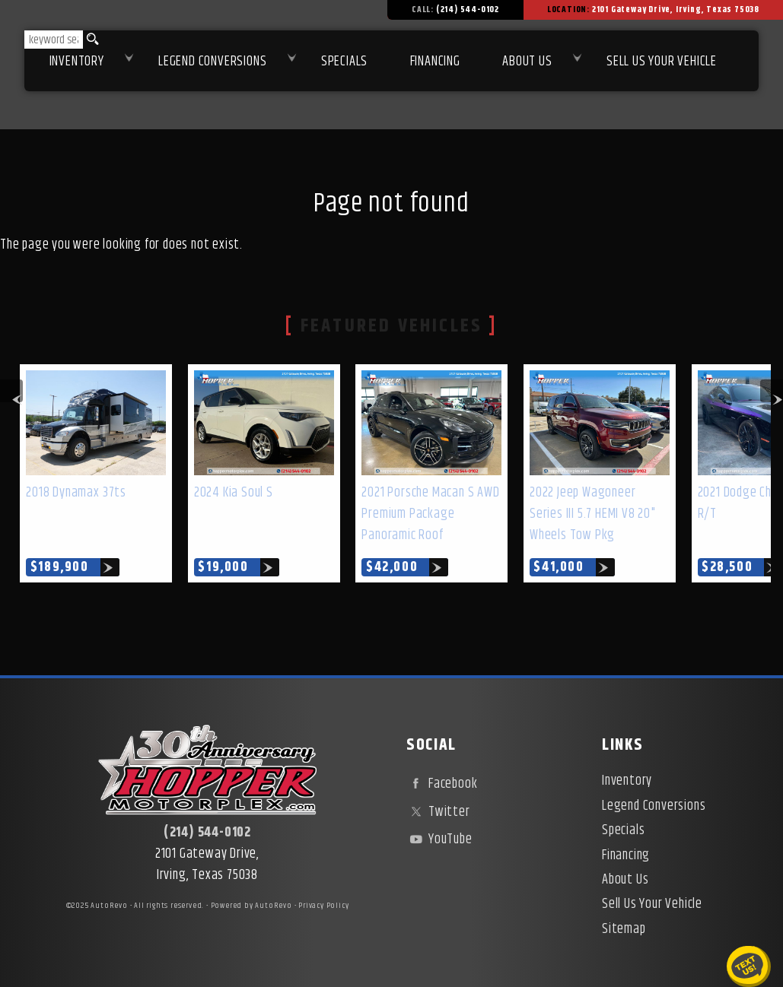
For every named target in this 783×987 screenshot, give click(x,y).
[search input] (53, 39)
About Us (625, 879)
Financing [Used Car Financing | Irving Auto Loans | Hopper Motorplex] (435, 61)
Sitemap (624, 929)
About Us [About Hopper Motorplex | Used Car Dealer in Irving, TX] (527, 61)
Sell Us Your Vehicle (661, 61)
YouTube (439, 839)
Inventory (76, 61)
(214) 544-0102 (207, 832)
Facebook (441, 784)
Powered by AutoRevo (251, 906)
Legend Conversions (653, 806)
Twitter (437, 812)
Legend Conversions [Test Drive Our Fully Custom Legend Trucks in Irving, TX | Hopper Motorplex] (212, 61)
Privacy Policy (323, 906)
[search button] (90, 39)
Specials (344, 61)
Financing (626, 855)
